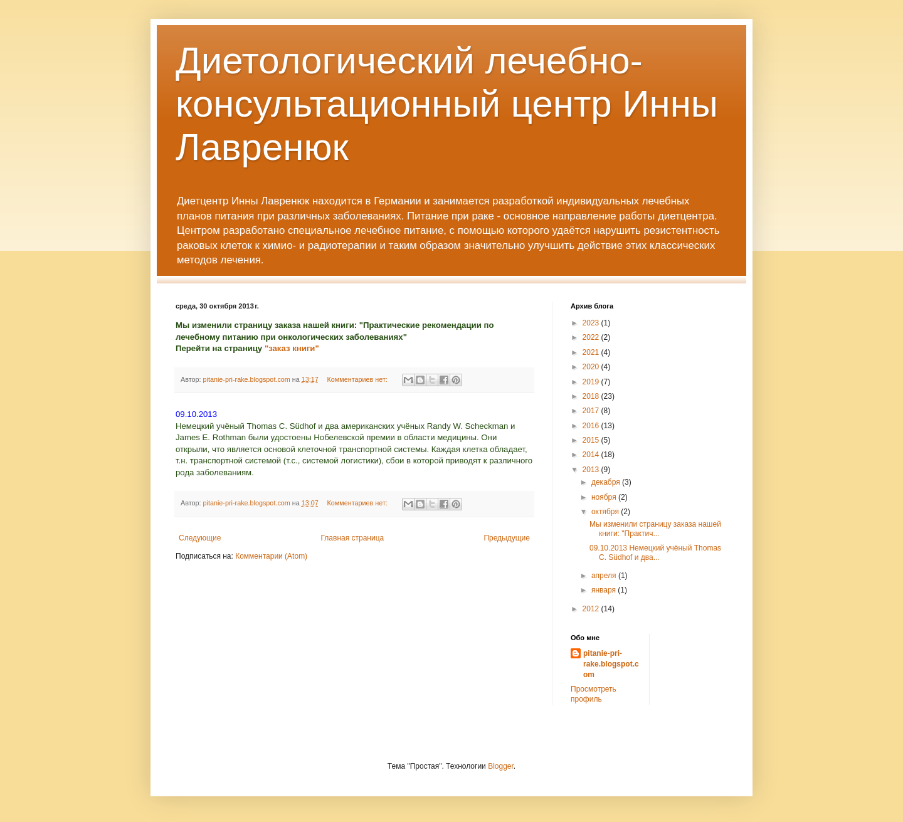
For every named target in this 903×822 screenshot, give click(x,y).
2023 (592, 323)
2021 (592, 352)
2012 (592, 608)
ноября (604, 497)
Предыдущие (506, 538)
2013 (592, 469)
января (604, 590)
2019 (592, 381)
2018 (592, 396)
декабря (606, 482)
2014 (592, 454)
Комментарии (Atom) (271, 556)
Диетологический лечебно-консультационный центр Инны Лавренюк (447, 104)
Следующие (200, 538)
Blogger (501, 766)
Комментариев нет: (358, 379)
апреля (604, 575)
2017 (592, 410)
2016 (592, 425)
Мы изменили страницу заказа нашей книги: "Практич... (655, 528)
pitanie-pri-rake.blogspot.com (611, 664)
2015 (592, 440)
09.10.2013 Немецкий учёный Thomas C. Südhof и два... (655, 552)
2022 (592, 337)
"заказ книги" (292, 348)
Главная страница (352, 538)
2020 (592, 366)
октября (606, 511)
